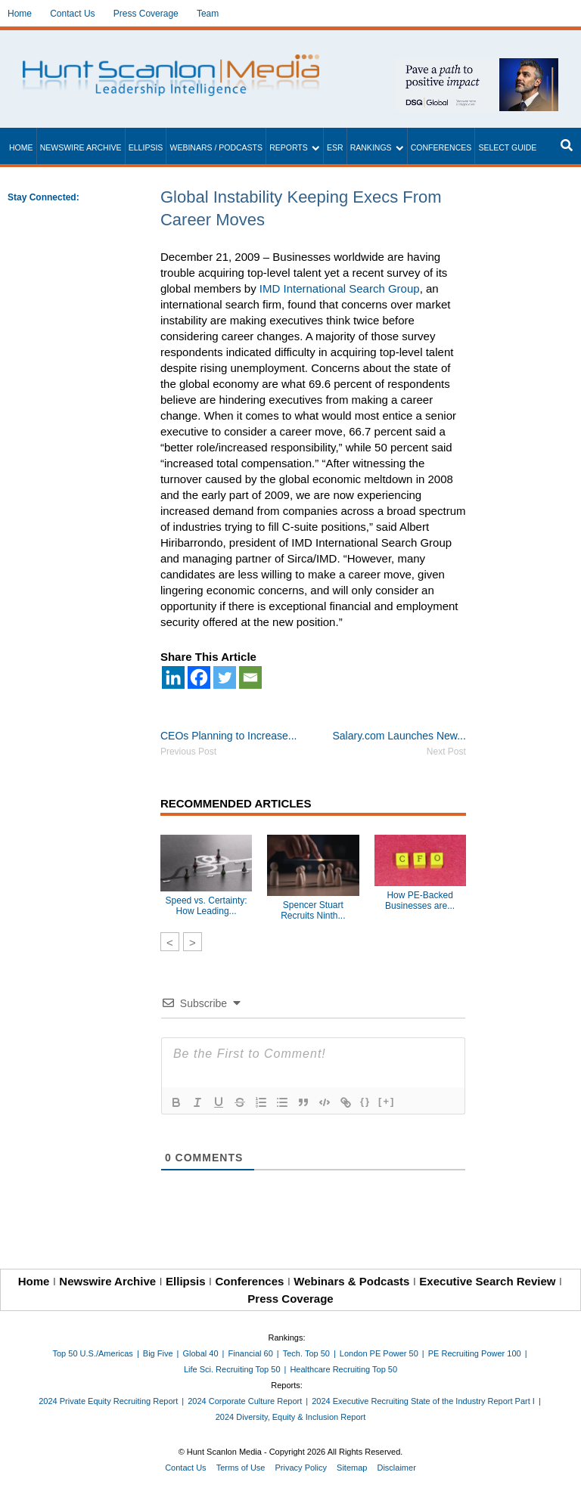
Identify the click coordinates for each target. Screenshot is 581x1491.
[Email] (250, 677)
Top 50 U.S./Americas (93, 1353)
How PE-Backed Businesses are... (420, 900)
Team (208, 13)
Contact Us (72, 13)
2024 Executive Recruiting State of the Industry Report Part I (423, 1401)
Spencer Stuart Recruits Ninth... (313, 910)
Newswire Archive (81, 147)
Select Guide (507, 147)
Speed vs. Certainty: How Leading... (206, 905)
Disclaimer (396, 1467)
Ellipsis (146, 147)
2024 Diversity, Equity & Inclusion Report (291, 1416)
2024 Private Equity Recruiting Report (108, 1401)
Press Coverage (146, 13)
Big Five (158, 1353)
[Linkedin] (173, 677)
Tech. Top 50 (306, 1353)
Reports (288, 147)
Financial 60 (250, 1353)
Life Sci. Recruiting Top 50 (232, 1369)
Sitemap (352, 1467)
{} (365, 1101)
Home (20, 13)
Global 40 (200, 1353)
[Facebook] (199, 677)
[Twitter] (224, 677)
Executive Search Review (487, 1281)
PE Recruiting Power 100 (474, 1353)
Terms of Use (241, 1467)
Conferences (441, 147)
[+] (386, 1101)
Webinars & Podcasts (351, 1281)
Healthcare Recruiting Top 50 (343, 1369)
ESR (335, 147)
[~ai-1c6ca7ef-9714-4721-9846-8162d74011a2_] (476, 66)
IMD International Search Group (339, 288)
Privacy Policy (301, 1467)
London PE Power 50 (379, 1353)
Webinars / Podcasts (216, 147)
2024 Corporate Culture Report (245, 1401)
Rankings (371, 147)
